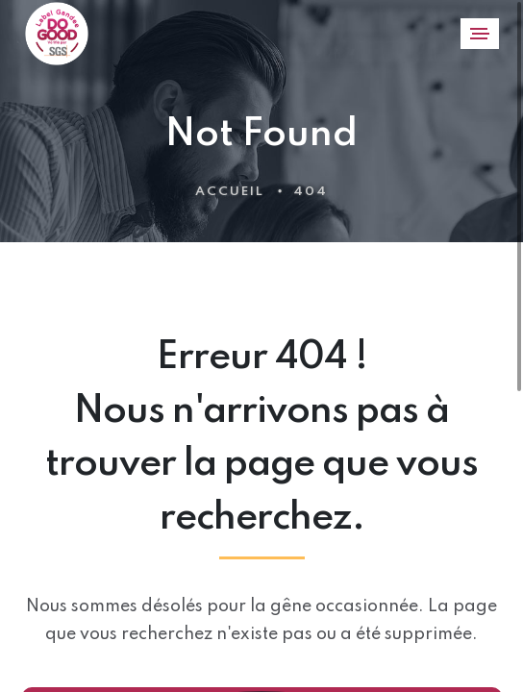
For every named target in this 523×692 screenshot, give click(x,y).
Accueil (229, 191)
